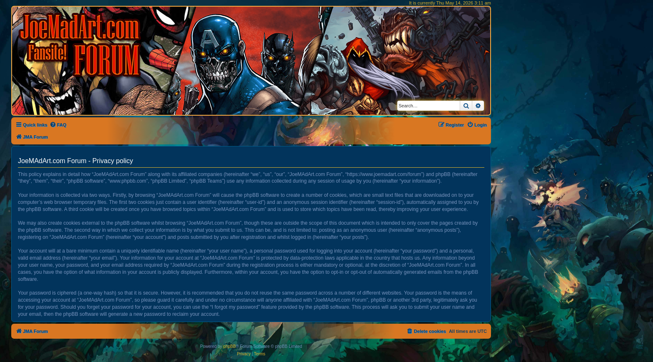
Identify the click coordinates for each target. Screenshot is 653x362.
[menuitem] (58, 125)
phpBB (229, 346)
